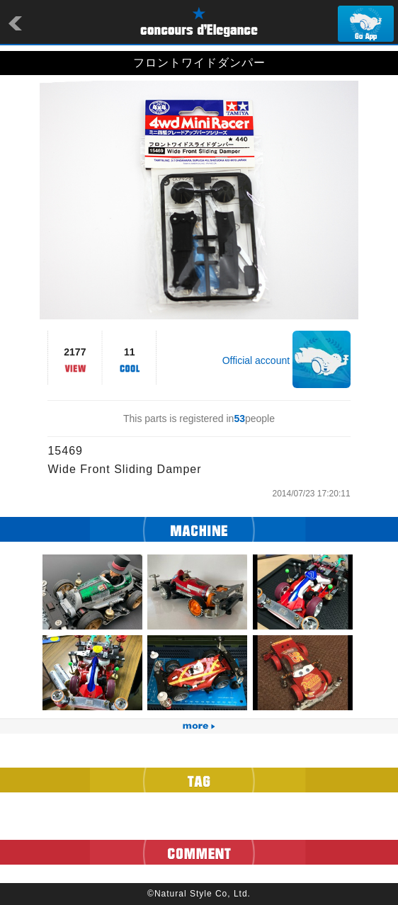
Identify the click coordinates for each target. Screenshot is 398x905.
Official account (256, 360)
